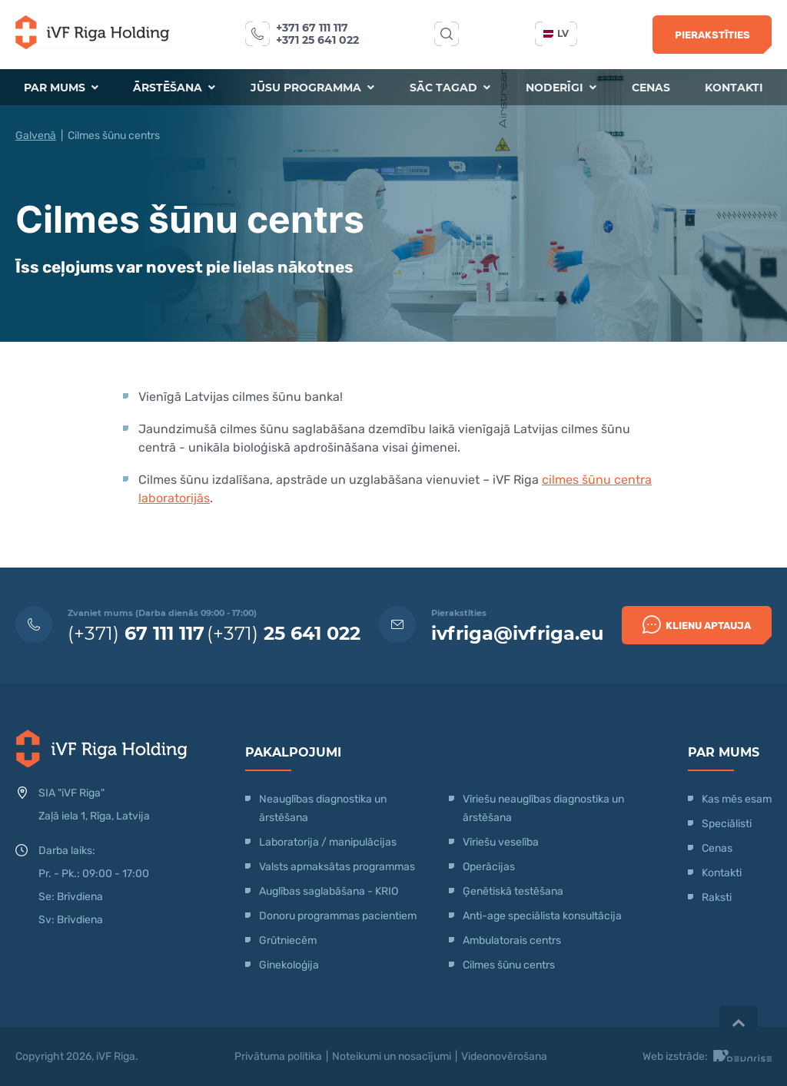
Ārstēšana (174, 87)
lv (556, 33)
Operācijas (489, 866)
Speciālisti (727, 823)
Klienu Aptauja (697, 624)
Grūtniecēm (288, 940)
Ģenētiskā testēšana (513, 891)
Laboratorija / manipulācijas (328, 842)
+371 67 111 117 (312, 28)
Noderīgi (561, 87)
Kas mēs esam (737, 799)
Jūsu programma (312, 87)
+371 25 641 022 (317, 40)
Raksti (717, 897)
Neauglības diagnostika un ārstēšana (323, 808)
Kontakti (735, 87)
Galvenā (35, 135)
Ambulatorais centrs (512, 940)
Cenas (651, 87)
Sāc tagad (450, 87)
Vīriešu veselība (501, 842)
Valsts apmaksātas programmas (337, 866)
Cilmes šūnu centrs (509, 965)
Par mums (60, 87)
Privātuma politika (278, 1056)
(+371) (136, 633)
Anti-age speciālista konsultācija (542, 915)
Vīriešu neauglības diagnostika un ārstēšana (543, 808)
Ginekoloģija (289, 965)
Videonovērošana (504, 1056)
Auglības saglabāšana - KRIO (328, 891)
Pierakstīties (712, 35)
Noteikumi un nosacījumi (391, 1056)
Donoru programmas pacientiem (338, 915)
